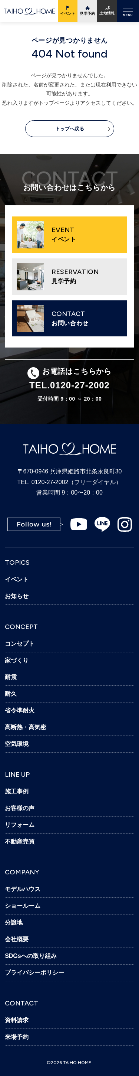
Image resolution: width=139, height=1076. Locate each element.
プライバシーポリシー (34, 972)
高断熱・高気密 (25, 727)
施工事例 (17, 791)
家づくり (17, 660)
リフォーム (19, 825)
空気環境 (17, 744)
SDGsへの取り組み (31, 956)
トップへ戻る (69, 128)
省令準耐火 (19, 710)
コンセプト (19, 643)
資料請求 (17, 1020)
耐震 (11, 677)
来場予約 (17, 1037)
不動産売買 (19, 841)
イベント (17, 579)
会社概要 (17, 939)
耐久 (11, 694)
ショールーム (22, 906)
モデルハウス (22, 889)
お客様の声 (19, 808)
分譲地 (14, 922)
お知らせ (17, 596)
